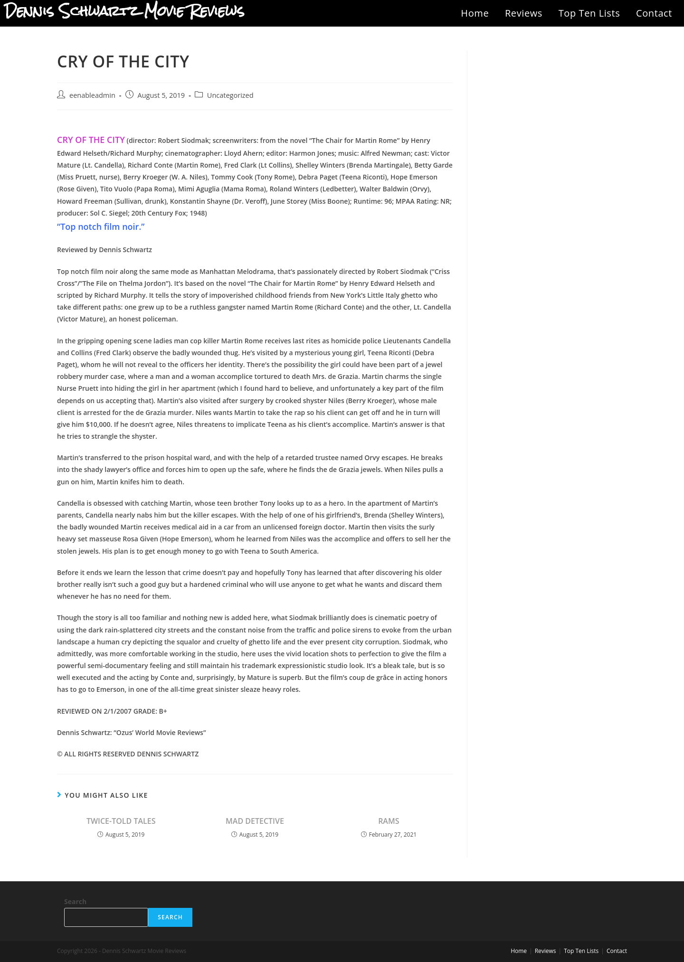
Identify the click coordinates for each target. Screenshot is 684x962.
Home (475, 13)
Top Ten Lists (589, 13)
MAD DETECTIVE (255, 821)
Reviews (523, 13)
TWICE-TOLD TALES (121, 821)
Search (75, 901)
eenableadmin (92, 95)
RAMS (388, 821)
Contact (654, 13)
